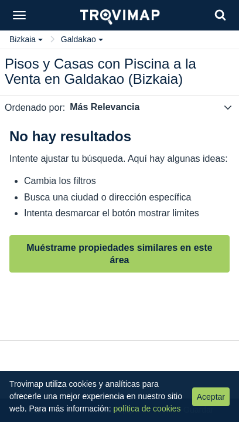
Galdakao (82, 39)
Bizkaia (26, 39)
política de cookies (146, 408)
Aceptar (211, 396)
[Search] (220, 15)
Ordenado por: (35, 108)
